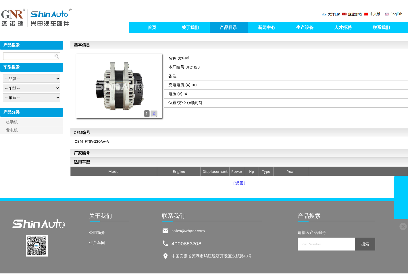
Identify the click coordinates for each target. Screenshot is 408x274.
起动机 (12, 122)
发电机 (12, 130)
